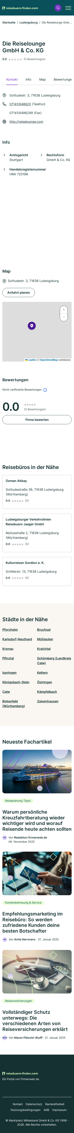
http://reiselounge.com (26, 122)
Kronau (7, 649)
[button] (58, 7)
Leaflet (30, 360)
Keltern (42, 673)
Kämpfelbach (47, 692)
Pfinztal (8, 658)
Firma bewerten (37, 420)
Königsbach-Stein (15, 682)
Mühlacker (45, 639)
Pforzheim (10, 630)
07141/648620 (20, 104)
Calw (6, 692)
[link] (37, 492)
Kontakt (18, 1104)
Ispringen (9, 673)
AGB (46, 1110)
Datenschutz (34, 1104)
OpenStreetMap (49, 360)
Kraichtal (44, 649)
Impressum (59, 1110)
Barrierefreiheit (54, 1104)
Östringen (44, 682)
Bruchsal (44, 630)
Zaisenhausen (47, 701)
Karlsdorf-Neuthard (17, 639)
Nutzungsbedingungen (25, 1110)
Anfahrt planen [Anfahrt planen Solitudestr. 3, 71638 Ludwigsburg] (18, 292)
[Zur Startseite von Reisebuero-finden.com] (20, 7)
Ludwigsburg (29, 22)
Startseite (8, 22)
